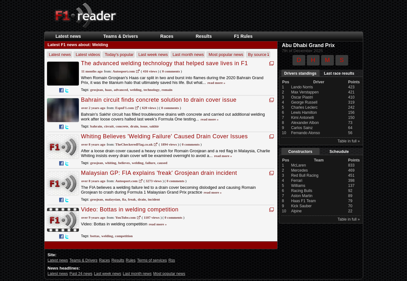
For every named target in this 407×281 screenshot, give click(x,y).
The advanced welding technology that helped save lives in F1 (164, 63)
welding (135, 90)
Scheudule (339, 151)
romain (167, 90)
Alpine (296, 211)
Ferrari (296, 180)
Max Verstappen (305, 92)
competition (124, 236)
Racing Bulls (301, 190)
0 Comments (171, 71)
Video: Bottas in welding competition (130, 209)
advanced (121, 90)
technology (151, 90)
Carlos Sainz (302, 128)
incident (154, 199)
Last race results (339, 73)
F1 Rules (243, 36)
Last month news (188, 54)
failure (150, 163)
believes (124, 163)
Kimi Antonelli (302, 117)
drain (134, 126)
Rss (172, 260)
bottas (95, 236)
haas (108, 90)
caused (162, 163)
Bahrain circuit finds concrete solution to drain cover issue (159, 100)
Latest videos (88, 54)
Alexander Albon (305, 122)
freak (132, 199)
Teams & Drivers (120, 36)
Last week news (153, 54)
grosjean (96, 90)
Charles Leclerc (304, 107)
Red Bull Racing (304, 175)
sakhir (154, 126)
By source (258, 54)
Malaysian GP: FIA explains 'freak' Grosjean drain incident (159, 173)
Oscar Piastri (302, 97)
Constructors (300, 151)
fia (124, 199)
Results (204, 36)
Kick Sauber (301, 206)
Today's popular (119, 54)
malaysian (112, 199)
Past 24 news (81, 273)
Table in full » (348, 141)
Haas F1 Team (303, 201)
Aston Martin (301, 196)
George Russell (304, 102)
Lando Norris (302, 87)
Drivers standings (300, 73)
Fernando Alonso (305, 133)
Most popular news (226, 54)
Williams (298, 185)
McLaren (298, 165)
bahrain (96, 126)
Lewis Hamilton (304, 112)
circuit (109, 126)
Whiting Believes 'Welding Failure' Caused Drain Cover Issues (164, 136)
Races (166, 36)
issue (144, 126)
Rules (131, 260)
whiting (110, 163)
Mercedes (299, 170)
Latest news (68, 36)
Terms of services (152, 260)
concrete (122, 126)
